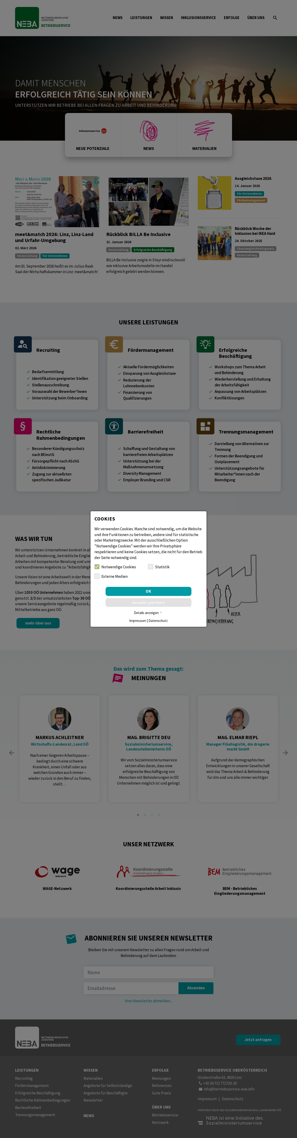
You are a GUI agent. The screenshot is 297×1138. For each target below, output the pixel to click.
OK (148, 591)
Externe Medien (111, 576)
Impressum (137, 620)
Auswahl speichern (148, 602)
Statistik (159, 566)
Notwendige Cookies (115, 566)
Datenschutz (158, 620)
